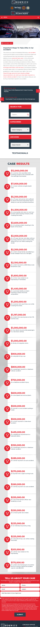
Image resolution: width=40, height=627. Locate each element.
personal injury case (17, 58)
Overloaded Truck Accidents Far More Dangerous (20, 99)
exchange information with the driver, (13, 67)
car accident (32, 52)
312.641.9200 (22, 13)
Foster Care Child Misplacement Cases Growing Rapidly (18, 90)
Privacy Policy (22, 610)
